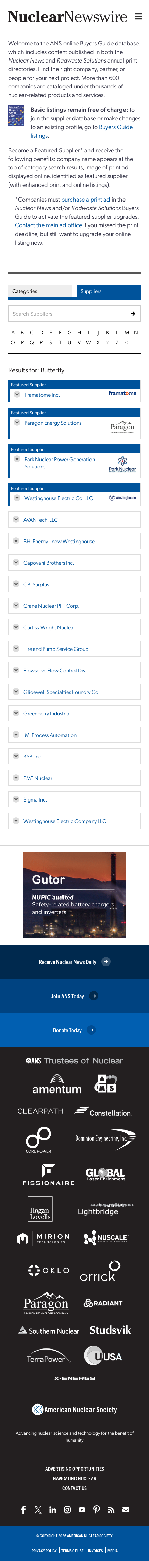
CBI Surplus (36, 584)
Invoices (95, 1550)
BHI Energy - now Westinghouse (59, 541)
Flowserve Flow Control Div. (54, 670)
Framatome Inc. (42, 394)
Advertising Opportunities (74, 1468)
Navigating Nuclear (74, 1478)
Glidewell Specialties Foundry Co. (61, 691)
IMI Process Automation (50, 734)
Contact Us (74, 1487)
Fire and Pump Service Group (55, 648)
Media (112, 1550)
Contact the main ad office (48, 225)
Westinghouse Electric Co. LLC (58, 498)
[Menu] (137, 16)
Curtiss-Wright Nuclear (49, 627)
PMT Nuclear (37, 777)
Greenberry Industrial (47, 713)
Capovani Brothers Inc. (48, 562)
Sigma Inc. (35, 799)
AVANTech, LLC (40, 519)
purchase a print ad (85, 199)
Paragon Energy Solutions (52, 422)
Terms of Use (72, 1550)
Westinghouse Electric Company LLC (64, 820)
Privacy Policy (44, 1550)
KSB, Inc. (33, 756)
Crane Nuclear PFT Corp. (51, 605)
